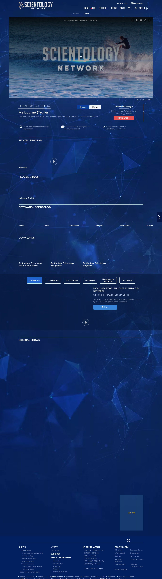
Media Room (57, 566)
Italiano (131, 576)
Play (105, 307)
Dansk (32, 576)
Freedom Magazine (121, 569)
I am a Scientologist (27, 569)
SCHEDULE (103, 8)
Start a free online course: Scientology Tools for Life (116, 127)
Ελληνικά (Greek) (56, 576)
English (23, 576)
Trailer (86, 13)
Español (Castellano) (91, 576)
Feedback (56, 569)
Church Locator (135, 553)
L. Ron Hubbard (120, 553)
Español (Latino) (72, 576)
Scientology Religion (136, 559)
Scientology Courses (136, 550)
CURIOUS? (55, 554)
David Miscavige (120, 564)
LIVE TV (54, 547)
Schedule (55, 550)
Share (83, 107)
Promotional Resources (60, 571)
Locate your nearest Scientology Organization (35, 127)
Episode (76, 13)
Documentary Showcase (30, 572)
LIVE (94, 8)
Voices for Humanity (27, 564)
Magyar (122, 576)
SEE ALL (131, 513)
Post (95, 107)
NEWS (122, 8)
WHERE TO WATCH (91, 547)
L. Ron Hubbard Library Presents (31, 566)
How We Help (134, 556)
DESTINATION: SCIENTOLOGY (34, 105)
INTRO (86, 8)
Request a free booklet (76, 127)
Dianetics (118, 556)
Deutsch (41, 576)
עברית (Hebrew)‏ (109, 576)
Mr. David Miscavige (103, 302)
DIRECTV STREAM (91, 553)
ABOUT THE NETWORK (61, 557)
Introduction (56, 561)
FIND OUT (124, 118)
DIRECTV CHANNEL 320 (94, 550)
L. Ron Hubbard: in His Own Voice (32, 553)
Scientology (118, 550)
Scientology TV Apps (92, 564)
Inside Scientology (27, 556)
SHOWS (114, 8)
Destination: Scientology (29, 558)
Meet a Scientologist (27, 561)
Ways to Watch (58, 563)
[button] (159, 217)
